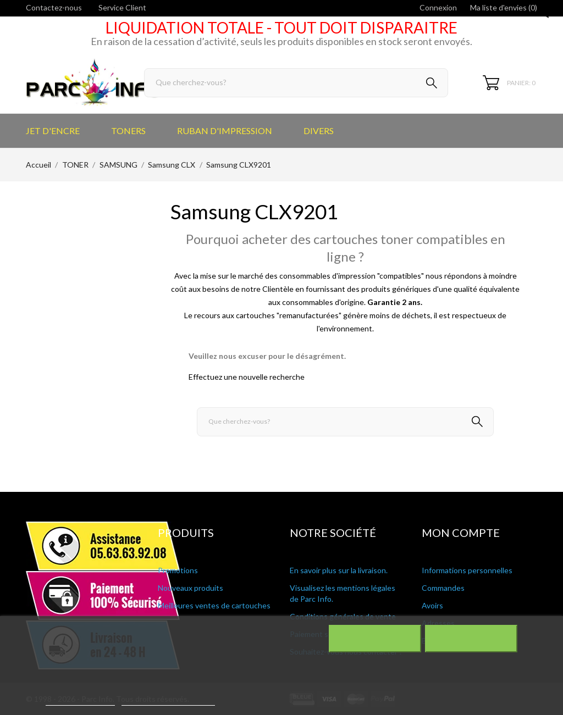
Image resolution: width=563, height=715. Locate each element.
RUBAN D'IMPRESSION (224, 130)
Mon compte (461, 532)
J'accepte (471, 638)
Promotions (178, 570)
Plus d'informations (80, 700)
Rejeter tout (375, 638)
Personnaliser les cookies (168, 700)
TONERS (128, 130)
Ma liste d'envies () (503, 7)
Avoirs (432, 605)
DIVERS (318, 130)
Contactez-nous (54, 7)
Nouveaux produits (190, 587)
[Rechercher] (296, 82)
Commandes (443, 587)
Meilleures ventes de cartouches (214, 605)
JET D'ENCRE (53, 130)
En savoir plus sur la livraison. (339, 570)
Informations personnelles (467, 570)
